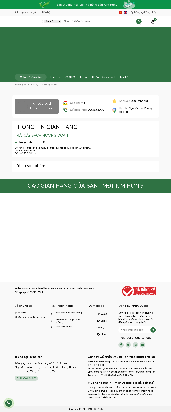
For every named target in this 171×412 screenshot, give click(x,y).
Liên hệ (124, 77)
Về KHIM (70, 77)
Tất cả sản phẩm (31, 77)
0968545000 (96, 110)
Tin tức (84, 77)
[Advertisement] (85, 51)
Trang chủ (55, 77)
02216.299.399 (26, 378)
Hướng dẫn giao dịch (103, 77)
